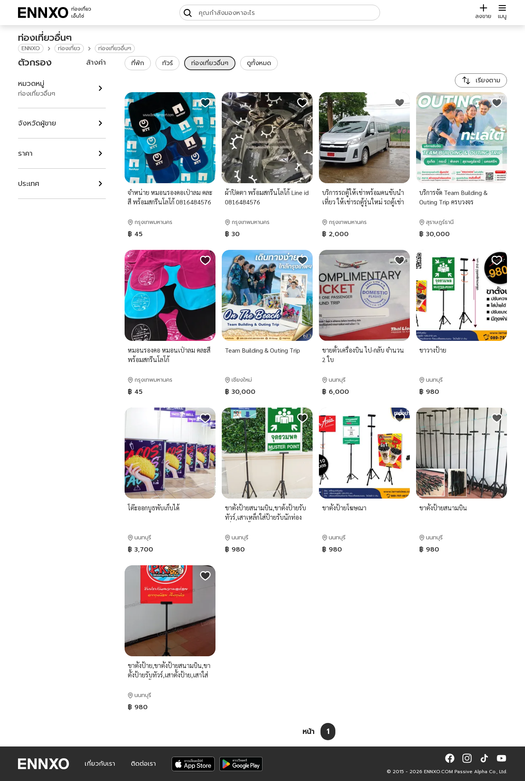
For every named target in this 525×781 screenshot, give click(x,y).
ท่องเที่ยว (69, 48)
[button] (449, 758)
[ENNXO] (43, 12)
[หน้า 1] (327, 731)
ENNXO (31, 48)
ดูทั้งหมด (259, 63)
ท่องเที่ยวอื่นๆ (114, 48)
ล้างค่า (96, 62)
